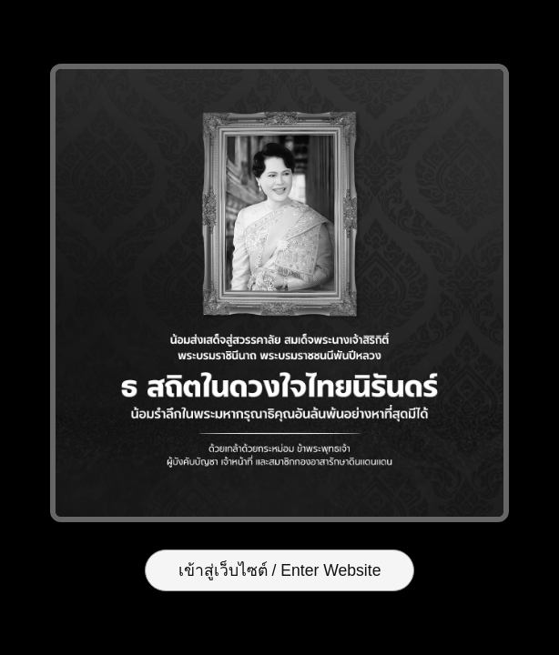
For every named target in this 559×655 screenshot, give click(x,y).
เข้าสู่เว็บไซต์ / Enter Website (279, 570)
